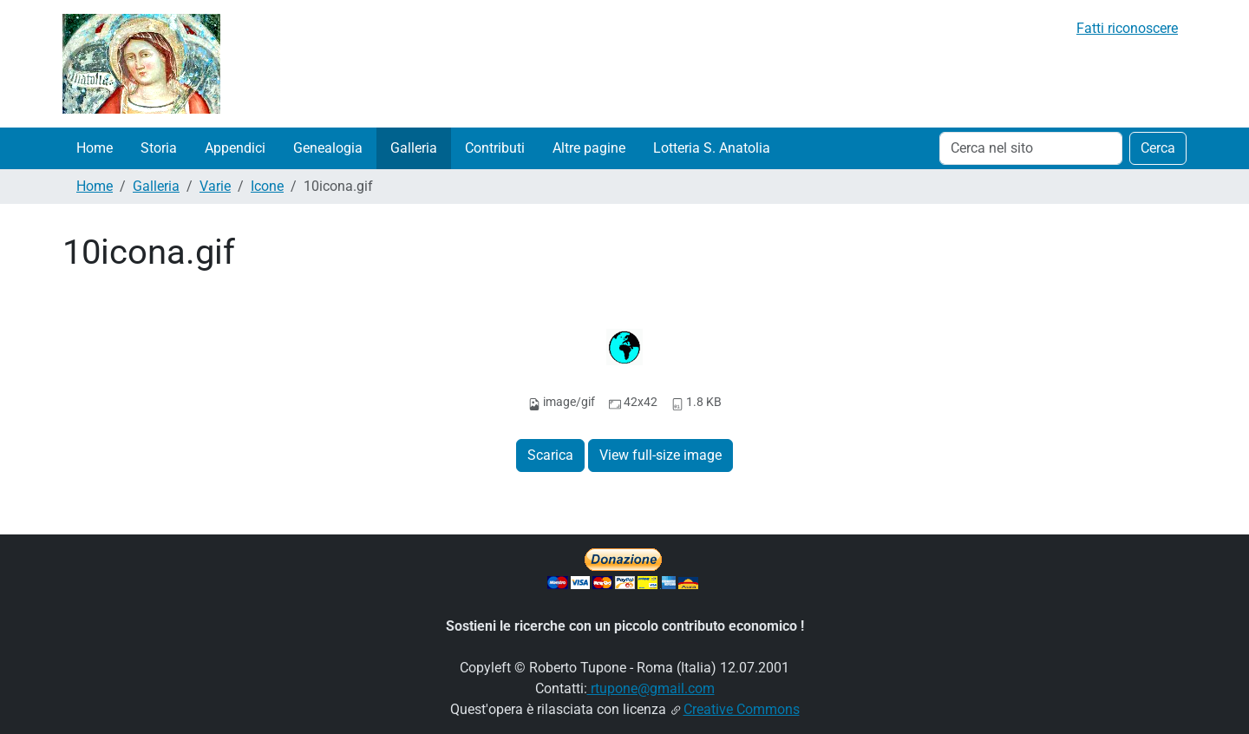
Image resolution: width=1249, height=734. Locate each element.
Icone (267, 186)
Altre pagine (589, 148)
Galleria (413, 148)
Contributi (495, 148)
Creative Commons (741, 709)
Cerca (1158, 148)
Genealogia (328, 148)
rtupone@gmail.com (651, 688)
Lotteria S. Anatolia (711, 148)
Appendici (235, 148)
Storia (159, 148)
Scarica (550, 455)
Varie (215, 186)
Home (94, 148)
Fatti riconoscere (1127, 28)
